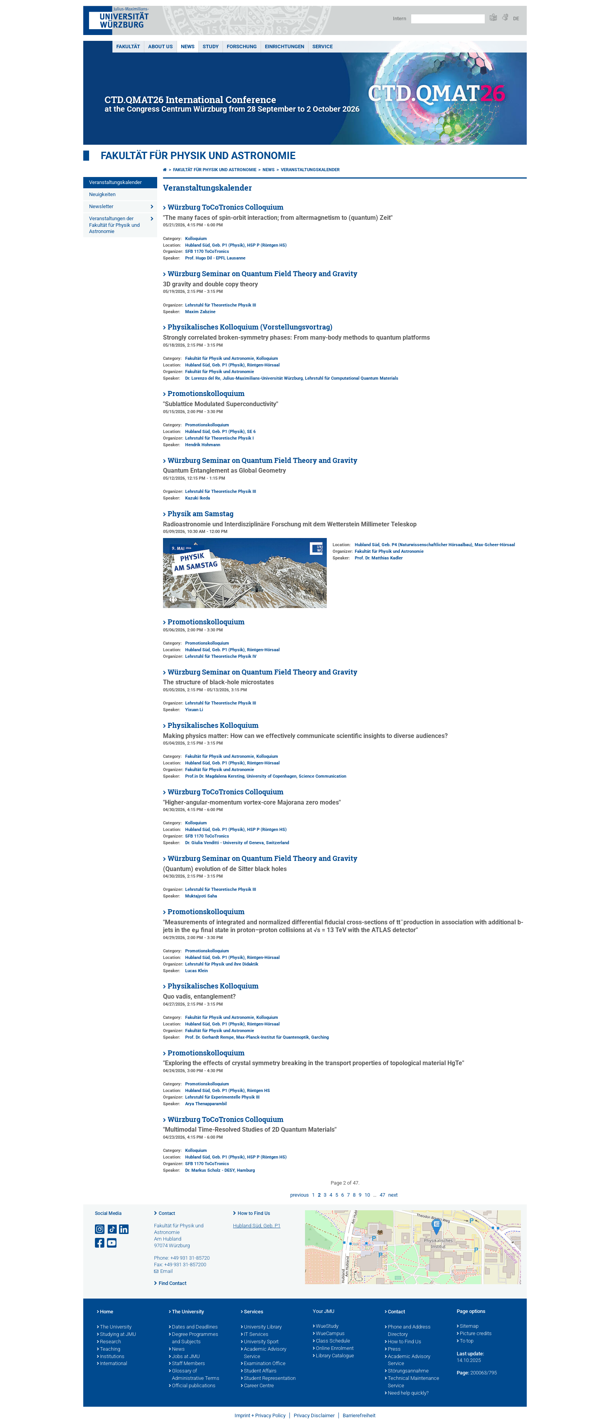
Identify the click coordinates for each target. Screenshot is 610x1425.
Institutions (110, 1356)
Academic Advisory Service (263, 1353)
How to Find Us (254, 1213)
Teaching (108, 1349)
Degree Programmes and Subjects (193, 1338)
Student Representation (268, 1378)
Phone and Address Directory (408, 1331)
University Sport (260, 1342)
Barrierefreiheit (359, 1415)
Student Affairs (259, 1371)
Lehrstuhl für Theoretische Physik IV (220, 656)
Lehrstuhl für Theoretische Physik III (220, 305)
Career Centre (257, 1386)
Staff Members (187, 1363)
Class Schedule (331, 1341)
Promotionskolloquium (206, 393)
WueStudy (325, 1326)
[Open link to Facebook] (100, 1243)
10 (367, 1195)
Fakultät (128, 46)
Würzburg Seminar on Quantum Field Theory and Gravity (263, 273)
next (393, 1195)
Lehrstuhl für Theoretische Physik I (219, 438)
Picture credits (474, 1333)
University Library (261, 1327)
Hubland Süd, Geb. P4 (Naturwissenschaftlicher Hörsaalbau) (413, 544)
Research (109, 1342)
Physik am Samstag (200, 513)
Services (252, 1312)
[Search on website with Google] (448, 18)
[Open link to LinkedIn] (124, 1229)
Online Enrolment (333, 1348)
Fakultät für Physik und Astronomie (198, 155)
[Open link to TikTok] (112, 1229)
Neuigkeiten (102, 194)
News (188, 46)
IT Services (254, 1334)
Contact (167, 1213)
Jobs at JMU (184, 1356)
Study (211, 46)
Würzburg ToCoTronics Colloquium (226, 207)
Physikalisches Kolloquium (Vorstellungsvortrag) (250, 327)
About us (160, 46)
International (112, 1363)
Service (322, 46)
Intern (399, 18)
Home (105, 1312)
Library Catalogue (333, 1356)
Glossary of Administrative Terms (194, 1375)
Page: (463, 1373)
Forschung (242, 46)
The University (114, 1327)
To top (465, 1341)
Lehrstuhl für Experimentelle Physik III (222, 1097)
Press (393, 1349)
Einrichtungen (284, 46)
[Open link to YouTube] (112, 1243)
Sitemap (468, 1326)
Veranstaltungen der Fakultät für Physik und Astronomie (114, 225)
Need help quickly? (407, 1393)
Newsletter (101, 206)
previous (299, 1195)
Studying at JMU (116, 1334)
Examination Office (263, 1363)
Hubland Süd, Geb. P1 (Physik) (215, 245)
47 (382, 1195)
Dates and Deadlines (193, 1327)
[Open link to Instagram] (100, 1229)
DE (516, 18)
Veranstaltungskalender (115, 182)
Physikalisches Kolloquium (213, 725)
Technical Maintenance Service (412, 1382)
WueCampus (329, 1333)
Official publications (192, 1386)
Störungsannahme (407, 1371)
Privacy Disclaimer (314, 1415)
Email (166, 1271)
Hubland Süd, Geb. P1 (256, 1226)
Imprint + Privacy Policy (260, 1415)
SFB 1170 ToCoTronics (207, 251)
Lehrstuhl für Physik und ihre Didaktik (221, 964)
